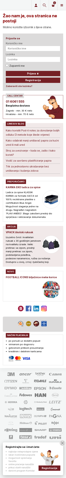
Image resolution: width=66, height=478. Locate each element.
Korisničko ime (14, 43)
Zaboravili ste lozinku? (19, 86)
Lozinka (10, 54)
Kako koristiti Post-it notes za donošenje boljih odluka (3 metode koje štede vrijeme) (32, 132)
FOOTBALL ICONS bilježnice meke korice (31, 277)
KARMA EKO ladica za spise (23, 187)
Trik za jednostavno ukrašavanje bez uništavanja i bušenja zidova (27, 168)
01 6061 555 (15, 101)
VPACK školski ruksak (19, 232)
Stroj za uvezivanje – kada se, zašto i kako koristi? (30, 152)
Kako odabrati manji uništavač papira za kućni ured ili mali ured (32, 142)
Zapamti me (15, 65)
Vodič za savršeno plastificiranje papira (28, 160)
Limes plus (15, 5)
